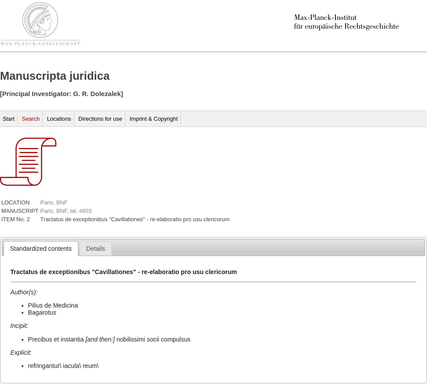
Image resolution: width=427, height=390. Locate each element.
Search (31, 118)
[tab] (41, 248)
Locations (59, 118)
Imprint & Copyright (153, 118)
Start (9, 118)
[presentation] (41, 248)
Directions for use (100, 118)
